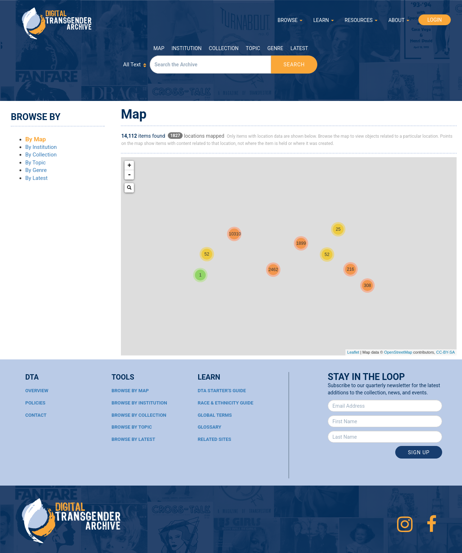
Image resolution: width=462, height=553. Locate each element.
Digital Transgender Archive (57, 23)
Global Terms (215, 415)
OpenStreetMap (398, 352)
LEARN (323, 20)
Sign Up (419, 452)
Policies (35, 403)
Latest (299, 48)
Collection (224, 48)
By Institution (41, 147)
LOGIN (434, 20)
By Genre (36, 170)
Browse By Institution (139, 403)
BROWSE (290, 20)
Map (158, 48)
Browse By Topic (132, 427)
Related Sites (214, 439)
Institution (186, 48)
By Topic (35, 162)
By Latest (36, 178)
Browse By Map (130, 390)
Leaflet (353, 352)
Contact (36, 415)
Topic (253, 48)
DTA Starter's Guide (222, 390)
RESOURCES (361, 20)
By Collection (41, 154)
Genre (275, 48)
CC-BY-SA (445, 352)
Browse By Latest (133, 439)
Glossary (209, 427)
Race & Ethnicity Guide (225, 403)
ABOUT (398, 20)
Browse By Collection (139, 415)
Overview (36, 390)
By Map (35, 139)
